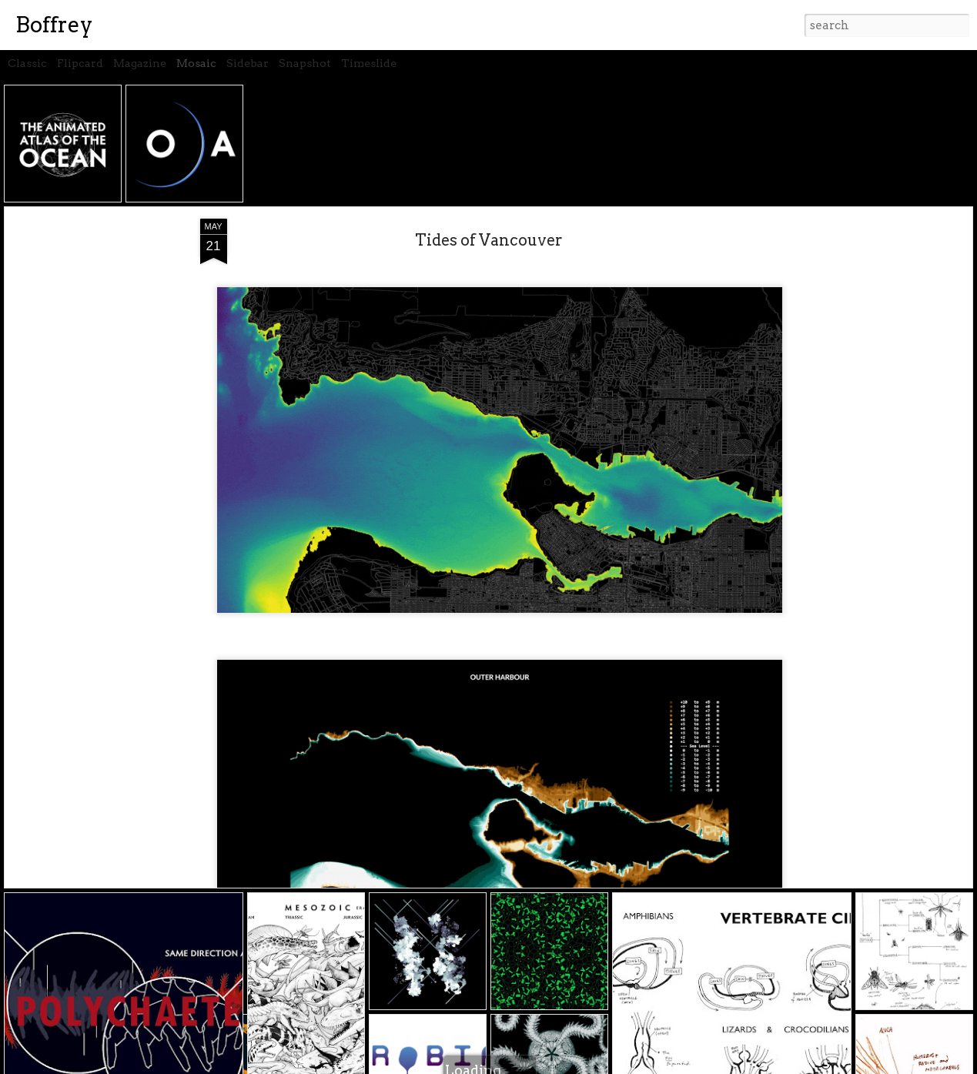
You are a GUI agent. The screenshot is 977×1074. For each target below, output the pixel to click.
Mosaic (196, 63)
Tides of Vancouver (489, 240)
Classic (27, 63)
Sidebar (247, 63)
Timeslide (368, 63)
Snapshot (305, 63)
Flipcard (80, 63)
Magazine (139, 63)
